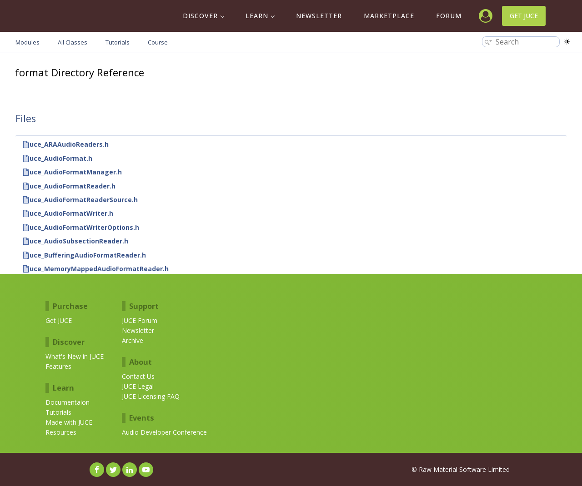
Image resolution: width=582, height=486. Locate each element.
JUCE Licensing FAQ (151, 396)
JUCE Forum (139, 320)
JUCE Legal (138, 386)
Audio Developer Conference (164, 432)
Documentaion (67, 402)
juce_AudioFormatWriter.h (70, 213)
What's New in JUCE (74, 356)
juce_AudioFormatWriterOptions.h (83, 227)
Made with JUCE (68, 422)
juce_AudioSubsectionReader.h (78, 241)
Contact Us (138, 376)
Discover (200, 15)
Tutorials (58, 412)
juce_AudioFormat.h (60, 158)
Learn (257, 15)
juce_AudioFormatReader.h (71, 186)
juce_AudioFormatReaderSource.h (83, 199)
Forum (449, 15)
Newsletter (319, 15)
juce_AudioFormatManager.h (75, 172)
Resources (60, 432)
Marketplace (389, 15)
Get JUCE (524, 15)
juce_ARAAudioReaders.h (68, 144)
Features (58, 366)
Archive (132, 340)
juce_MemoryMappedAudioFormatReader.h (98, 268)
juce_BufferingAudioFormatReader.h (87, 255)
